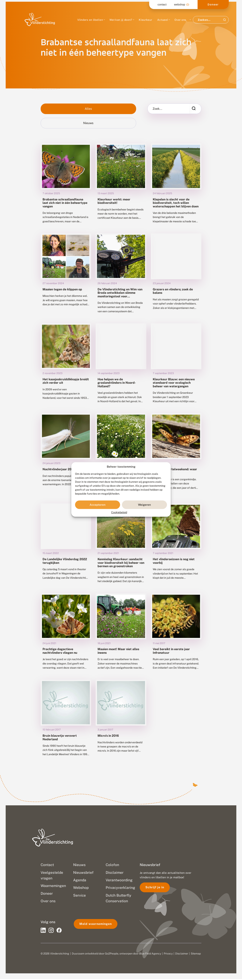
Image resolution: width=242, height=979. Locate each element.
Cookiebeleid (119, 512)
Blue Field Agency (150, 953)
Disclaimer (181, 953)
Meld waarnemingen (95, 924)
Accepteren (97, 504)
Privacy (168, 953)
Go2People (111, 953)
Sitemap (196, 953)
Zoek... (157, 108)
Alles (88, 108)
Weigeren (144, 504)
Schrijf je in (154, 887)
